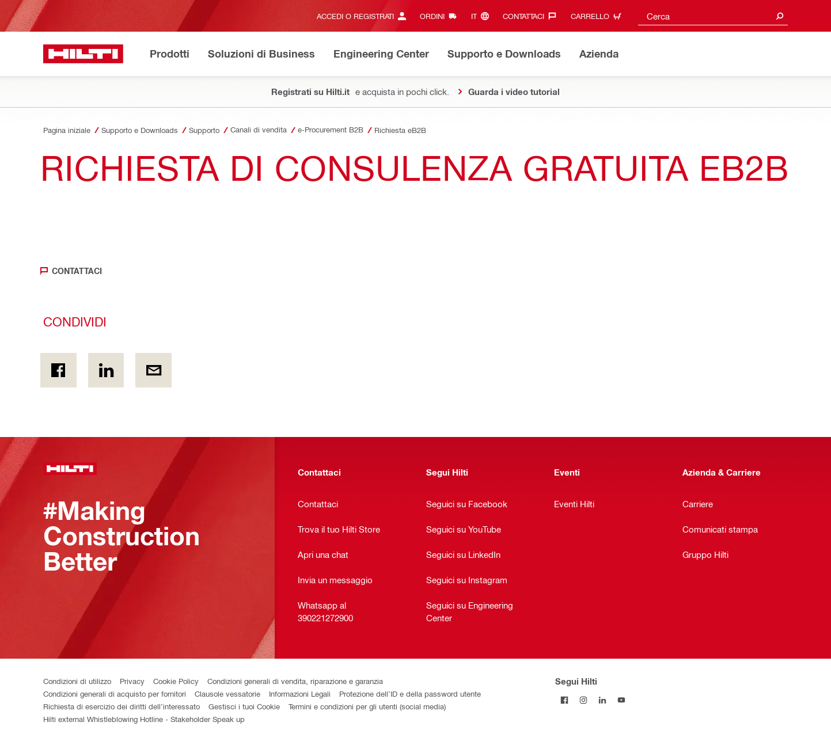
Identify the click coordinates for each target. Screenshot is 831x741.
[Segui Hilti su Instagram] (583, 699)
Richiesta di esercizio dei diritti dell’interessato (121, 706)
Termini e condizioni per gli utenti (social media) (367, 706)
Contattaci (77, 271)
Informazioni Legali (300, 693)
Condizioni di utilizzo (77, 681)
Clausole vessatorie (227, 693)
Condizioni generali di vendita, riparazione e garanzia (295, 681)
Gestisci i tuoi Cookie (244, 706)
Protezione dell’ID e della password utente (410, 693)
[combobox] (713, 15)
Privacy (132, 681)
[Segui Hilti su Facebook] (564, 699)
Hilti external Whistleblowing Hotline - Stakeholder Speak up (144, 719)
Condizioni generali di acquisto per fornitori (114, 693)
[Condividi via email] (153, 370)
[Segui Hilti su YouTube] (621, 699)
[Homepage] (83, 53)
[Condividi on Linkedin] (106, 370)
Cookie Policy (176, 681)
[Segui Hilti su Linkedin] (602, 699)
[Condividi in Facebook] (58, 370)
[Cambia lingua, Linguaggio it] (483, 15)
